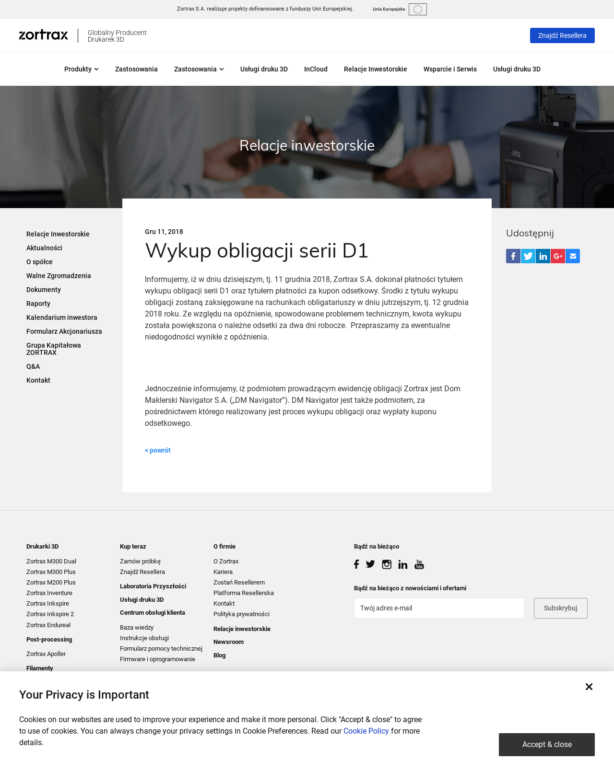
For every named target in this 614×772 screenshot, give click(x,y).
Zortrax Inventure (49, 593)
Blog (219, 655)
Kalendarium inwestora (61, 317)
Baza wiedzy (137, 627)
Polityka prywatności (241, 614)
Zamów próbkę (140, 561)
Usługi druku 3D (264, 69)
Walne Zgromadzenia (58, 276)
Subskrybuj (561, 608)
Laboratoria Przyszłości (153, 586)
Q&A (33, 366)
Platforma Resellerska (243, 593)
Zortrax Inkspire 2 (50, 614)
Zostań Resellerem (239, 582)
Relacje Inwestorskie (375, 69)
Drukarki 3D (42, 546)
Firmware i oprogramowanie (157, 659)
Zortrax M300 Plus (51, 571)
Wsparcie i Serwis (450, 69)
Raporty (38, 303)
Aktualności (44, 248)
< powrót (158, 450)
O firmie (224, 546)
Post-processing (49, 639)
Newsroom (228, 641)
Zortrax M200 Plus (51, 582)
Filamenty (39, 668)
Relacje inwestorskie (242, 628)
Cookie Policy (366, 731)
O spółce (39, 262)
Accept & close (547, 744)
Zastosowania (136, 69)
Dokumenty (43, 289)
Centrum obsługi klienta (152, 612)
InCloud (316, 69)
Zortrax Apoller (46, 653)
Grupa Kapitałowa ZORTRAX (53, 348)
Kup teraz (133, 546)
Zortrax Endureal (48, 625)
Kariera (223, 571)
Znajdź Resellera (562, 35)
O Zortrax (225, 561)
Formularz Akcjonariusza (64, 331)
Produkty (81, 69)
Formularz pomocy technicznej (161, 648)
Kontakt (38, 380)
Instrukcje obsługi (144, 638)
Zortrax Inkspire (47, 603)
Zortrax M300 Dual (51, 561)
